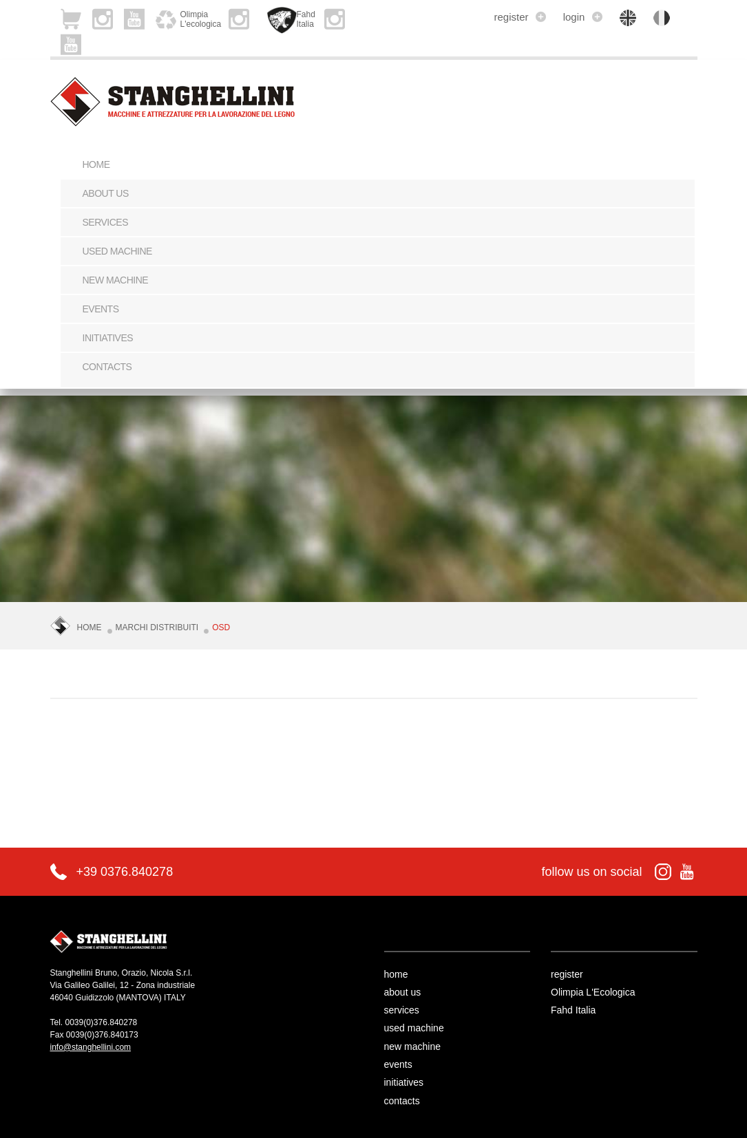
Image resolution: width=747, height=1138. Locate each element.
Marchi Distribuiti (157, 627)
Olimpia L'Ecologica (593, 992)
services (106, 222)
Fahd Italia (573, 1010)
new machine (116, 280)
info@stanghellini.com (90, 1047)
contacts (107, 366)
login (582, 17)
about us (106, 193)
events (101, 308)
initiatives (108, 337)
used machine (117, 251)
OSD (221, 627)
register (519, 17)
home (396, 974)
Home (96, 164)
